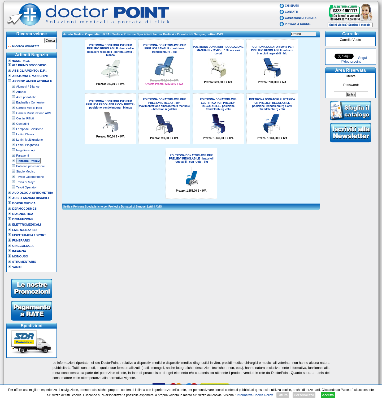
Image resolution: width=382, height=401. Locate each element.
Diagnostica (22, 213)
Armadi (21, 91)
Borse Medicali (25, 203)
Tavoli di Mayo (25, 182)
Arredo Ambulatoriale (32, 81)
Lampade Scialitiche (29, 129)
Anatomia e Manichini (30, 75)
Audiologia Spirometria (32, 192)
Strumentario (24, 261)
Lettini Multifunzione (29, 139)
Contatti (291, 11)
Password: (351, 85)
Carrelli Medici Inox (29, 107)
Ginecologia (23, 245)
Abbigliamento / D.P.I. (29, 70)
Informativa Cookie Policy (255, 395)
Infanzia (19, 251)
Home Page (19, 60)
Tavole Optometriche (30, 176)
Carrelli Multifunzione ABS (33, 113)
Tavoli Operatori (26, 187)
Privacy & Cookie (298, 24)
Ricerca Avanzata (26, 46)
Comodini (22, 123)
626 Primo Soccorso (29, 65)
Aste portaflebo (26, 97)
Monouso (20, 256)
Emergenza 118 (24, 229)
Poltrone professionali (30, 166)
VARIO (16, 267)
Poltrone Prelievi (28, 160)
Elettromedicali (26, 224)
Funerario (21, 240)
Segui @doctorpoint (354, 59)
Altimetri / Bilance (28, 86)
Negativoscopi (25, 150)
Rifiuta (283, 395)
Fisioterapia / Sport (29, 235)
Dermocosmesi (24, 208)
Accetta (328, 395)
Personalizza (304, 395)
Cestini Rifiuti (25, 118)
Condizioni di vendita (300, 17)
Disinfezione (22, 219)
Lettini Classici (26, 134)
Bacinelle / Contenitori (31, 102)
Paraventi (22, 155)
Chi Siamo (292, 5)
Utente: (351, 76)
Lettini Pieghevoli (27, 144)
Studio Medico (25, 171)
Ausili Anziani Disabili (30, 198)
